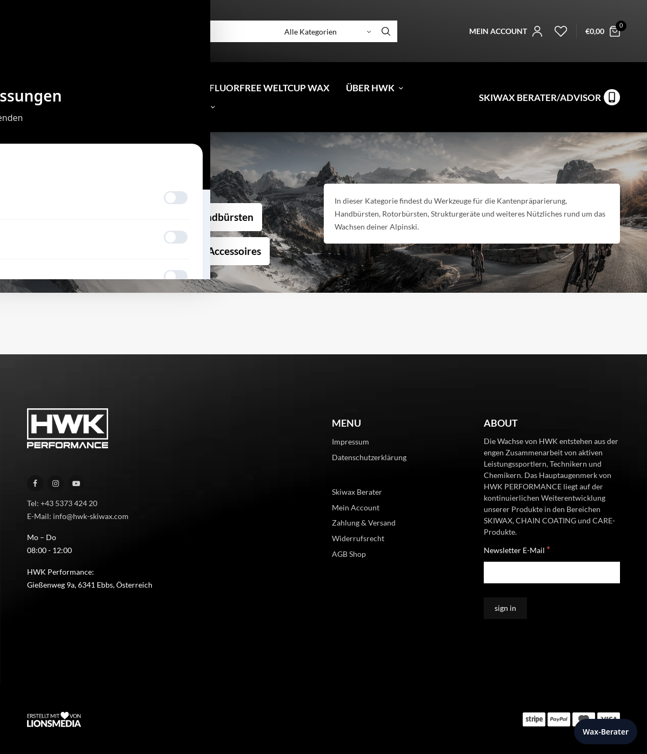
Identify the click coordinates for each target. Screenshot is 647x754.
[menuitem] (34, 87)
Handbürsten (223, 217)
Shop (88, 87)
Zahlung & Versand (364, 522)
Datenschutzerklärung (369, 457)
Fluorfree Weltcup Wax (269, 87)
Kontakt (184, 106)
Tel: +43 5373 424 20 (62, 503)
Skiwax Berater (357, 491)
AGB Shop (349, 553)
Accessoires (234, 251)
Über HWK (370, 87)
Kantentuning (67, 217)
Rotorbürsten (67, 251)
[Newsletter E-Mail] (552, 572)
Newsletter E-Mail (517, 549)
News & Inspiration (90, 106)
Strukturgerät (152, 251)
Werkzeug (146, 217)
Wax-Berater (606, 731)
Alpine (57, 163)
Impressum (350, 441)
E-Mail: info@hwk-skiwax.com (78, 516)
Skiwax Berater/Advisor (540, 97)
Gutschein (151, 87)
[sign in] (505, 608)
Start (34, 163)
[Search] (386, 31)
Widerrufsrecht (358, 538)
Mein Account (355, 507)
